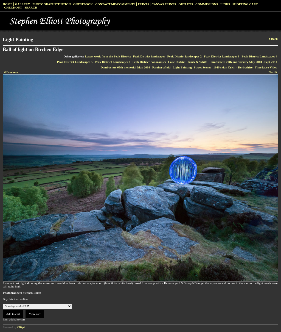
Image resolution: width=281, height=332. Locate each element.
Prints (143, 4)
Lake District (177, 61)
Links (225, 4)
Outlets (185, 4)
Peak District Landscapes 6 (112, 61)
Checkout (13, 7)
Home (7, 4)
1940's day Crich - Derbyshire (232, 67)
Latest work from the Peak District (108, 56)
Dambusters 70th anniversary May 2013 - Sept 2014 (243, 61)
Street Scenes (202, 67)
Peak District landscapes (149, 56)
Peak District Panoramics (149, 61)
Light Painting (182, 67)
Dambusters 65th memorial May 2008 (125, 67)
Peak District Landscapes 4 (259, 56)
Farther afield (161, 67)
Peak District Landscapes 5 (75, 61)
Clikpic (21, 327)
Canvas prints (163, 4)
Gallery (22, 4)
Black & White (197, 61)
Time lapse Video (266, 67)
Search (30, 7)
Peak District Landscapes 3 (222, 56)
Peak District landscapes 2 (184, 56)
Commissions (206, 4)
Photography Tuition (51, 4)
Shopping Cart (245, 4)
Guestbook (83, 4)
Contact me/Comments (115, 4)
